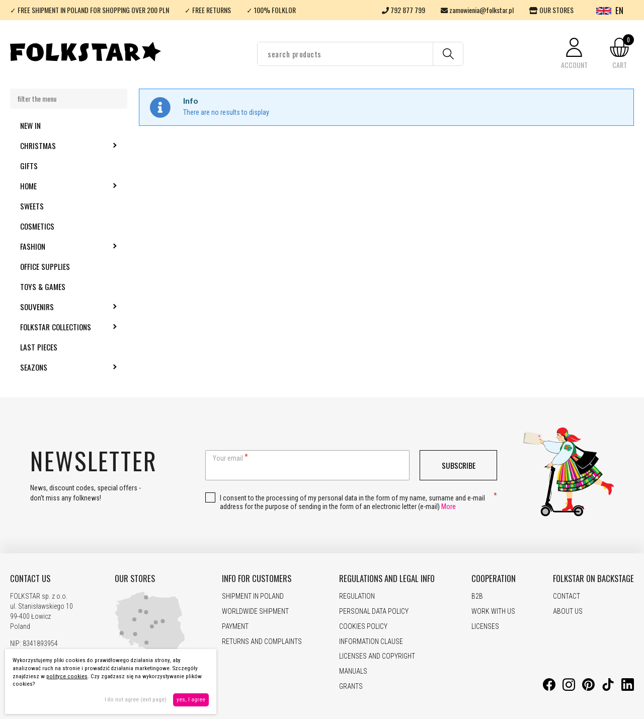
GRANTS (351, 686)
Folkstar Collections (73, 326)
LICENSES (485, 626)
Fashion (60, 246)
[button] (574, 54)
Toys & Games (42, 286)
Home (55, 185)
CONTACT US (30, 578)
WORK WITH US (493, 611)
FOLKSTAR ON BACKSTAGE (593, 578)
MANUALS (353, 671)
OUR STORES (551, 10)
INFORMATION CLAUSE (371, 641)
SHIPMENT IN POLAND (253, 596)
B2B (477, 596)
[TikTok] (608, 688)
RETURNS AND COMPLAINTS (262, 641)
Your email (228, 458)
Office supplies (45, 266)
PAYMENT (235, 626)
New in (30, 125)
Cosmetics (37, 226)
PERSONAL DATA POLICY (374, 611)
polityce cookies (67, 676)
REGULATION (357, 596)
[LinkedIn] (627, 688)
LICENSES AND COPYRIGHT (377, 656)
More (448, 506)
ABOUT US (568, 611)
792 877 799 (403, 10)
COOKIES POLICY (363, 626)
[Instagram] (568, 688)
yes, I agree (191, 699)
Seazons (61, 367)
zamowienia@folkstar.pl (477, 10)
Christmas (65, 145)
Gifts (29, 165)
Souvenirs (64, 306)
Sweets (32, 205)
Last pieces (38, 346)
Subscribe (458, 465)
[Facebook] (549, 688)
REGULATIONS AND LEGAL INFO (387, 578)
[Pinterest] (588, 688)
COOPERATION (493, 578)
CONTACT (566, 596)
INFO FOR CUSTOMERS (256, 578)
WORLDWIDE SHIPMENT (255, 611)
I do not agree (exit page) (136, 699)
